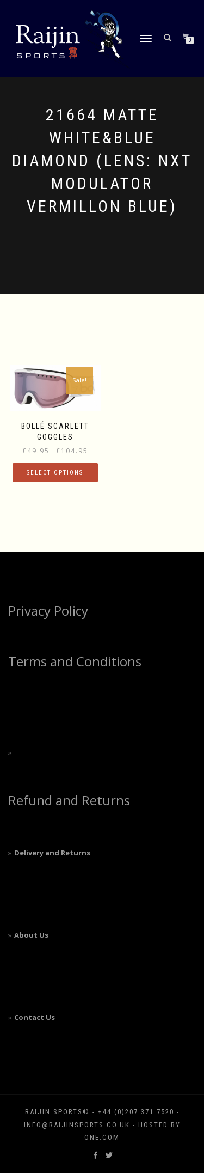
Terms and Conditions (74, 661)
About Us (31, 935)
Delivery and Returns (52, 853)
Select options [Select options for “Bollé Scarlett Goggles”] (55, 472)
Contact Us (34, 1017)
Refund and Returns (69, 800)
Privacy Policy (48, 610)
